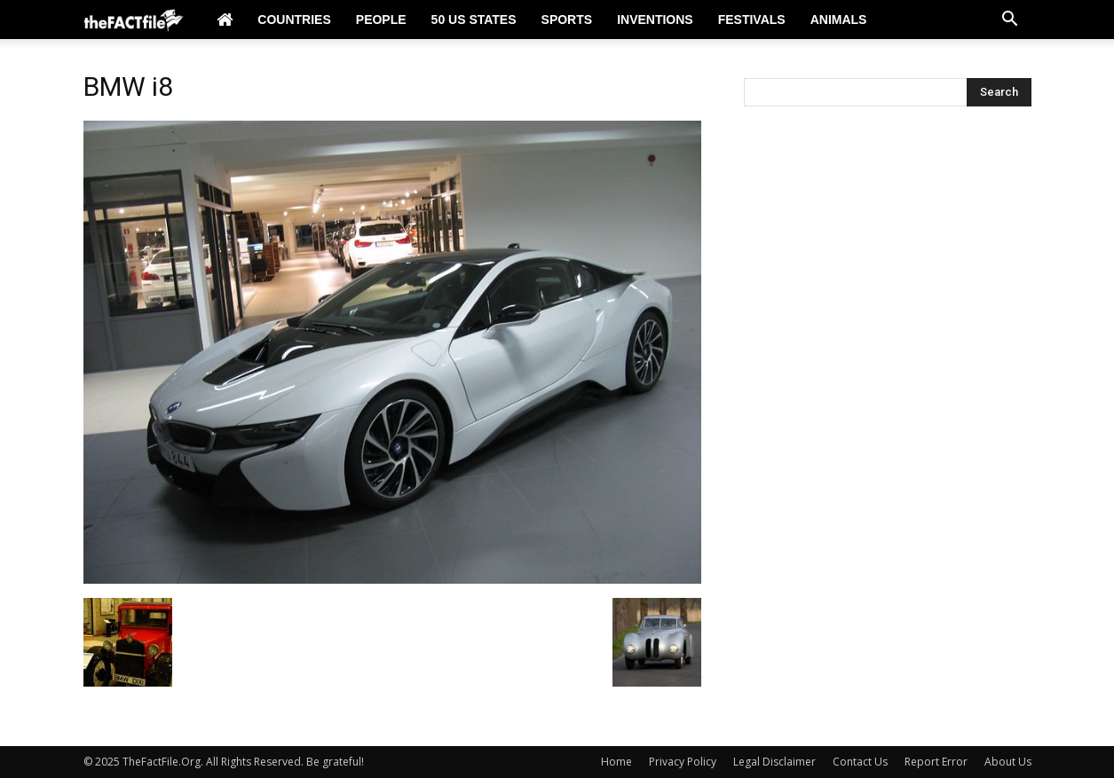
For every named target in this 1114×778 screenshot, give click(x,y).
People (381, 19)
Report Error (936, 761)
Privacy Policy (682, 761)
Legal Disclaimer (774, 761)
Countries (293, 19)
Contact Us (860, 761)
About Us (1007, 761)
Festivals (752, 19)
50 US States (474, 19)
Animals (838, 19)
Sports (567, 19)
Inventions (655, 19)
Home (616, 761)
